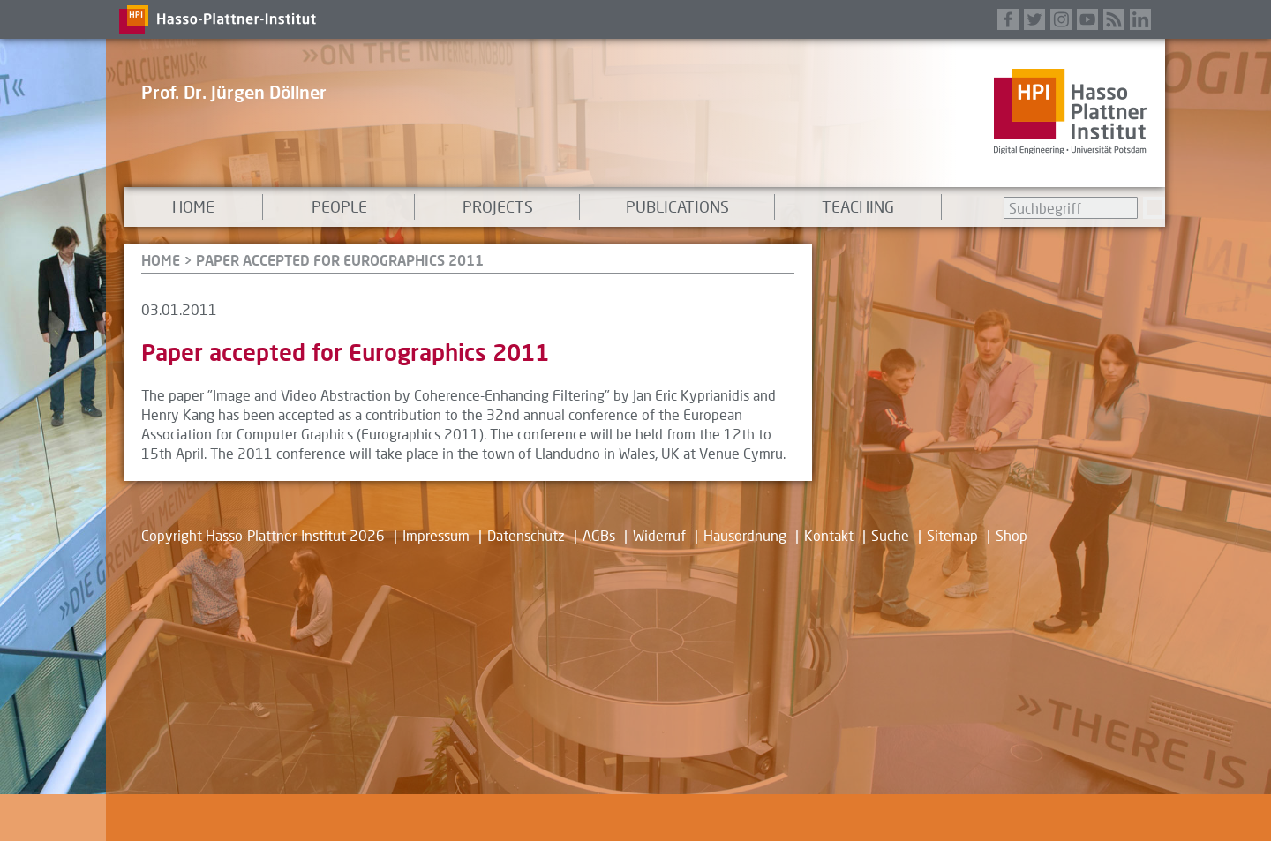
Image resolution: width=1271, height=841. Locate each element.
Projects (498, 206)
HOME (160, 260)
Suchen (1154, 208)
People (339, 206)
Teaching (858, 206)
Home (193, 206)
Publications (677, 206)
